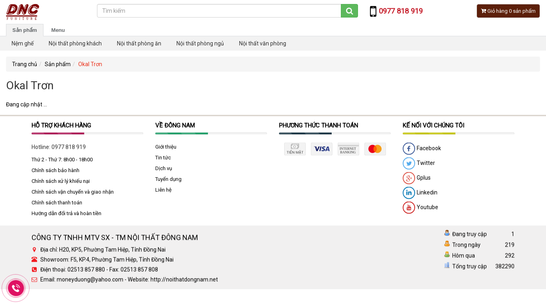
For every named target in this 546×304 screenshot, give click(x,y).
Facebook (422, 151)
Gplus (417, 180)
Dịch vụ (163, 170)
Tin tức (163, 160)
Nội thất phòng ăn (139, 43)
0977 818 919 (68, 149)
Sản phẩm (24, 30)
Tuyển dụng (168, 181)
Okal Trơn (90, 64)
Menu (58, 30)
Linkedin (420, 195)
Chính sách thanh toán (57, 205)
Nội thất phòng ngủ (200, 43)
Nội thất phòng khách (75, 43)
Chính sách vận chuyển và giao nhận (73, 194)
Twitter (419, 165)
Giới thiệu (165, 149)
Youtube (420, 210)
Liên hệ (163, 192)
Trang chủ (24, 64)
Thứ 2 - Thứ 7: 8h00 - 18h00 (62, 162)
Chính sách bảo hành (55, 172)
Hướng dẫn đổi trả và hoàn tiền (66, 215)
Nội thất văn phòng (262, 43)
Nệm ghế (23, 43)
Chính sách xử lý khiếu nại (61, 183)
